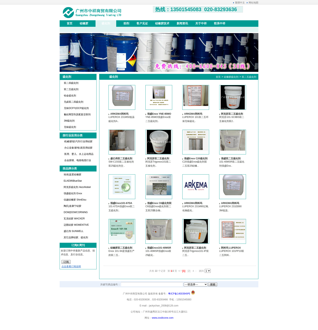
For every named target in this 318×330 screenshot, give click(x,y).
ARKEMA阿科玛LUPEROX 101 (193, 113)
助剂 (126, 23)
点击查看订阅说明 (71, 266)
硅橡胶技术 (162, 23)
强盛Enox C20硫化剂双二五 (195, 158)
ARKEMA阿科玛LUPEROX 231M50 (121, 113)
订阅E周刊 (78, 245)
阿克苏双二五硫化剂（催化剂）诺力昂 (158, 158)
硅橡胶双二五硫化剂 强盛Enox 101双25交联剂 (121, 247)
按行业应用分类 (73, 135)
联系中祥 (219, 23)
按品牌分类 (70, 168)
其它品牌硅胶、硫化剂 (76, 237)
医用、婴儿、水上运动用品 (78, 154)
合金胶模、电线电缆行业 (77, 160)
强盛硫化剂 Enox (73, 193)
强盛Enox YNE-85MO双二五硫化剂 (159, 113)
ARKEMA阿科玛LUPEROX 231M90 (194, 203)
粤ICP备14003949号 (179, 293)
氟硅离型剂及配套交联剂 (77, 114)
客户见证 (142, 23)
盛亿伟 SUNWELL (73, 231)
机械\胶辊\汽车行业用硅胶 (78, 141)
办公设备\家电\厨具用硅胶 (78, 147)
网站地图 (253, 2)
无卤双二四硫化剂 (73, 101)
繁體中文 (240, 2)
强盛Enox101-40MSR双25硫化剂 (159, 247)
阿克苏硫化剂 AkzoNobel (77, 187)
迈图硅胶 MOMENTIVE (76, 224)
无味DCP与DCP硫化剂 (76, 108)
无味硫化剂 (70, 127)
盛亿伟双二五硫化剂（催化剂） (121, 158)
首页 (69, 23)
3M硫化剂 (69, 120)
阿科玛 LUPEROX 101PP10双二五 (231, 247)
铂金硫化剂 (70, 95)
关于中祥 (201, 23)
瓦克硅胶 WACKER (74, 218)
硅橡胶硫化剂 (231, 76)
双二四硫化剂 (71, 83)
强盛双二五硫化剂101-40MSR (231, 158)
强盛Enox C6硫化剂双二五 (159, 203)
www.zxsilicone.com (163, 317)
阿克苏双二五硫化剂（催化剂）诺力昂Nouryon (232, 113)
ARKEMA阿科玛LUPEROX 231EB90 (232, 203)
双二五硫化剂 (71, 89)
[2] (189, 271)
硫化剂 (106, 23)
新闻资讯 (182, 23)
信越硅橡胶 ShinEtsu (75, 199)
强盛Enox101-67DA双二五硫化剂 (121, 203)
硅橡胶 (84, 23)
